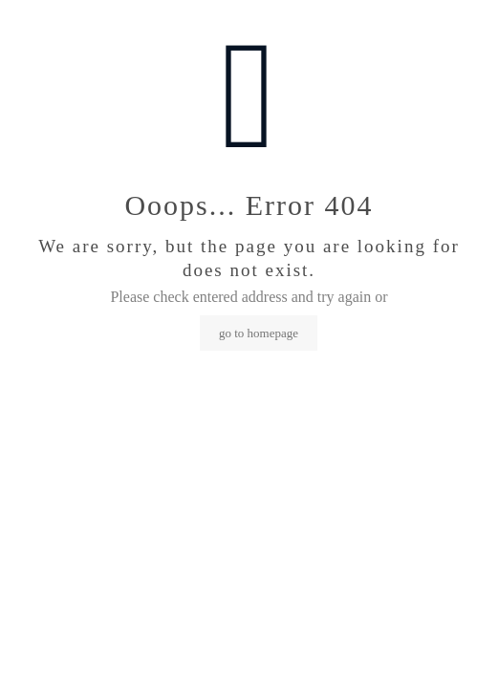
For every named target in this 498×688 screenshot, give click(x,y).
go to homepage (258, 333)
